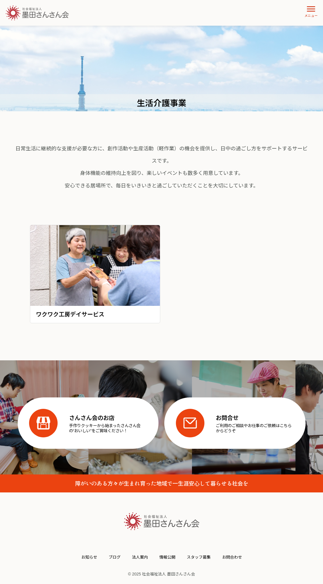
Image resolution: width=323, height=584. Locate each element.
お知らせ (89, 557)
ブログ (115, 557)
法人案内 (140, 557)
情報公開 (167, 557)
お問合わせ (232, 557)
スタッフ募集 (199, 557)
